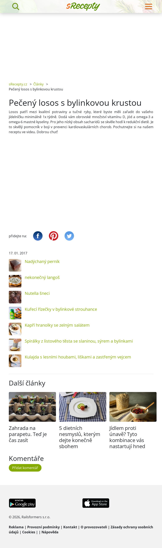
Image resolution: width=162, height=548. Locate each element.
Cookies (28, 532)
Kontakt (70, 527)
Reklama (16, 527)
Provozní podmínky (43, 527)
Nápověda (49, 532)
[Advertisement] (81, 44)
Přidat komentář (25, 467)
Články (38, 84)
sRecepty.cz (18, 84)
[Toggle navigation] (148, 6)
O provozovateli (94, 527)
